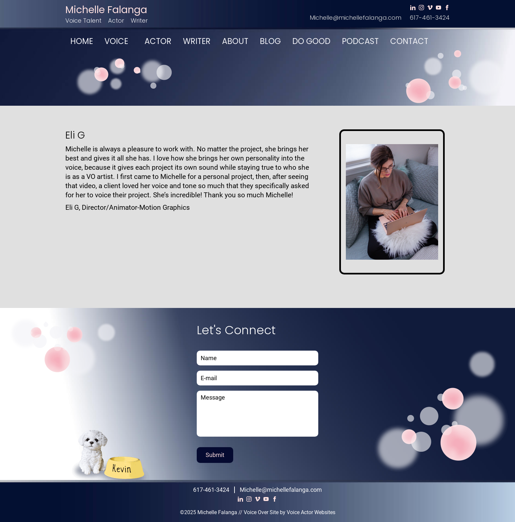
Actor (116, 20)
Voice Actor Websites (311, 512)
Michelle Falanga (106, 10)
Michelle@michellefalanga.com (355, 17)
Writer (139, 20)
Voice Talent (83, 20)
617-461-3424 (430, 17)
